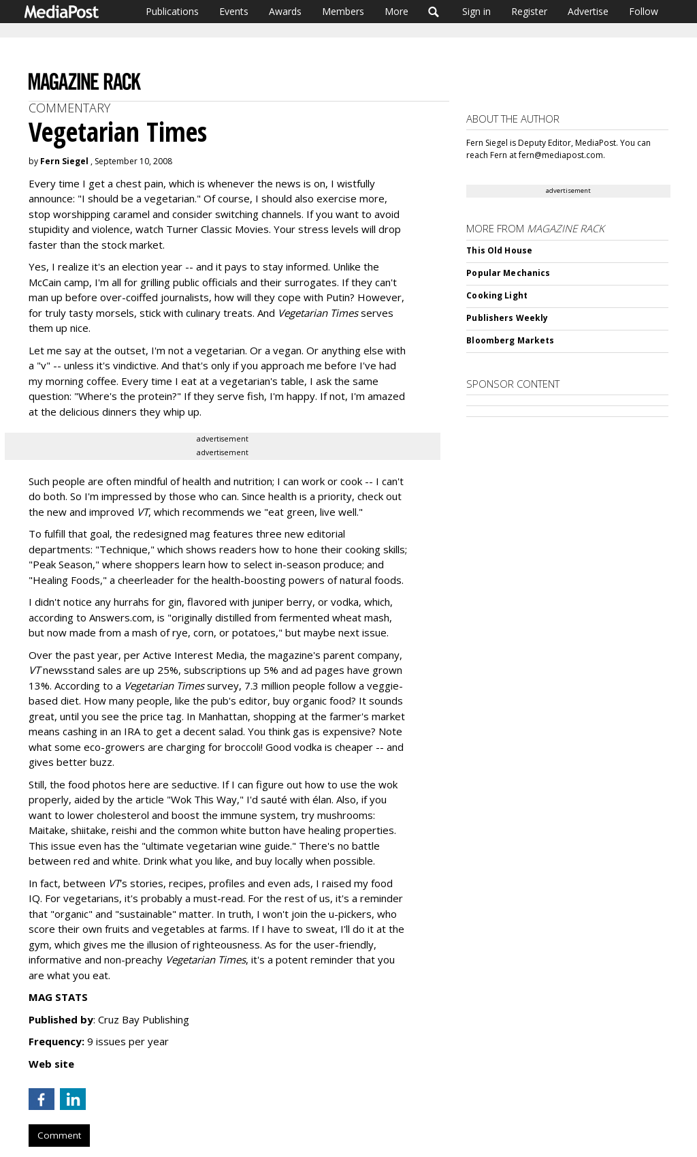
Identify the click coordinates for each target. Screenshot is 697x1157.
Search (434, 11)
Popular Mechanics (508, 273)
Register (529, 11)
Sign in (476, 11)
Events (233, 11)
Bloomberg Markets (510, 340)
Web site (51, 1063)
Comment (59, 1135)
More (396, 11)
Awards (285, 11)
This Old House (499, 250)
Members (343, 11)
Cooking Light (497, 295)
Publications (172, 11)
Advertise (588, 11)
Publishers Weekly (507, 318)
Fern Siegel (64, 161)
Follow (643, 11)
